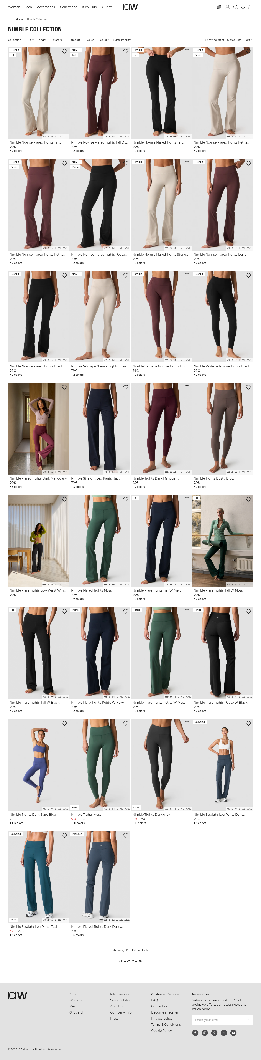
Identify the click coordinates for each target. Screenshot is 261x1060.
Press (114, 1018)
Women (14, 7)
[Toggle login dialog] (227, 7)
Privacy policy (161, 1018)
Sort (249, 39)
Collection (16, 39)
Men (28, 7)
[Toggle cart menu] (250, 7)
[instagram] (204, 1033)
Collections (68, 7)
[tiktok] (224, 1033)
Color (105, 39)
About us (117, 1006)
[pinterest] (214, 1033)
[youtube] (233, 1033)
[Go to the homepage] (130, 7)
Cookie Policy (161, 1031)
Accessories (46, 7)
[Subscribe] (247, 1019)
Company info (121, 1012)
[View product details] (38, 100)
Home (19, 19)
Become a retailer (164, 1012)
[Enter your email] (216, 1020)
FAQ (154, 1000)
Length (43, 39)
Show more (130, 961)
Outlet (107, 7)
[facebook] (195, 1033)
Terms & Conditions (166, 1025)
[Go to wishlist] (243, 7)
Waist (92, 39)
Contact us (159, 1006)
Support (76, 39)
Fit (31, 39)
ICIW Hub (89, 7)
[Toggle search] (235, 7)
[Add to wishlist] (64, 51)
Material (59, 39)
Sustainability (123, 39)
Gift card (76, 1012)
